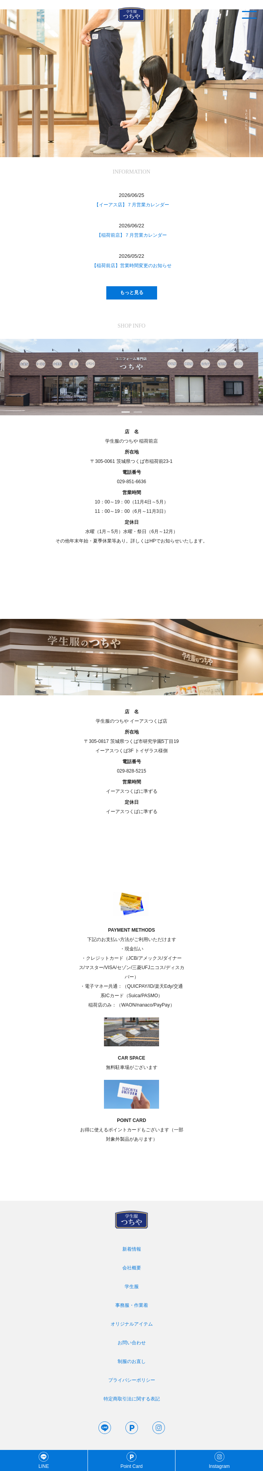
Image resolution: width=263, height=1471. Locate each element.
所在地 (132, 452)
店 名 (132, 431)
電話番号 (131, 472)
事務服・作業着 (131, 1305)
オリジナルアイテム (132, 1324)
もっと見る (131, 292)
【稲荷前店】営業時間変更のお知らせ (132, 265)
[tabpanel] (131, 83)
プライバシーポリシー (131, 1380)
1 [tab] (119, 153)
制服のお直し (132, 1361)
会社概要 (131, 1268)
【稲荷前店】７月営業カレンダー (132, 235)
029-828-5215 (131, 771)
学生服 (132, 1286)
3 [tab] (144, 153)
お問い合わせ (132, 1342)
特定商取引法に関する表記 (132, 1399)
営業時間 (131, 492)
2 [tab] (131, 153)
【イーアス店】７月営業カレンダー (131, 204)
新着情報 (131, 1249)
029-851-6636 (131, 481)
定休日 (132, 522)
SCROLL (246, 119)
